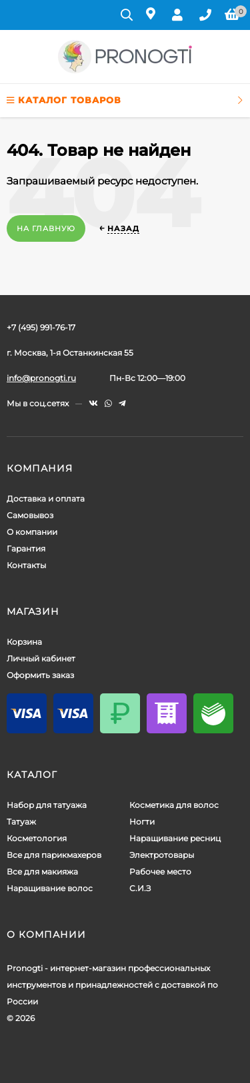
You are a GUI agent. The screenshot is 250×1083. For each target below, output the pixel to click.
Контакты (26, 565)
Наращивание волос (50, 888)
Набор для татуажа (47, 805)
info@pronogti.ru (41, 378)
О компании (32, 532)
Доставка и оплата (46, 499)
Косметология (37, 838)
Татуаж (21, 822)
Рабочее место (160, 872)
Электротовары (161, 855)
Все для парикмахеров (54, 855)
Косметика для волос (174, 805)
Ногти (142, 822)
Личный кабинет (41, 658)
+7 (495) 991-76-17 (41, 327)
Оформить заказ (40, 675)
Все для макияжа (42, 872)
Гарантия (26, 548)
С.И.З (140, 888)
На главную (46, 228)
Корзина (24, 642)
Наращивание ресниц (175, 838)
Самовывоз (30, 515)
